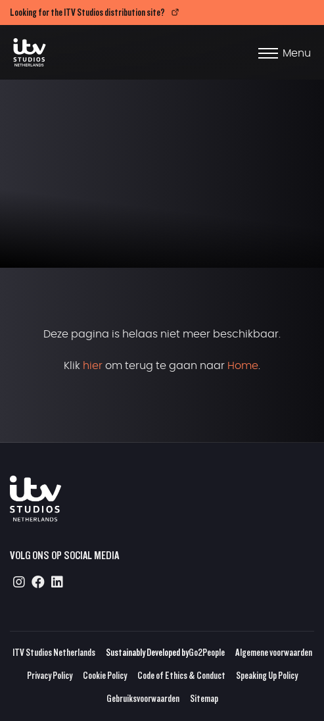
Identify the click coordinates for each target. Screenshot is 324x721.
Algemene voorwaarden (273, 652)
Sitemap (204, 698)
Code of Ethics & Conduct (181, 675)
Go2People (207, 652)
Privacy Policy (49, 675)
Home (242, 365)
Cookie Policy (105, 675)
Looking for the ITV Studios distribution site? (87, 12)
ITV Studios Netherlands (53, 652)
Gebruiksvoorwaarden (142, 698)
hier (93, 365)
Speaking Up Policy (267, 675)
